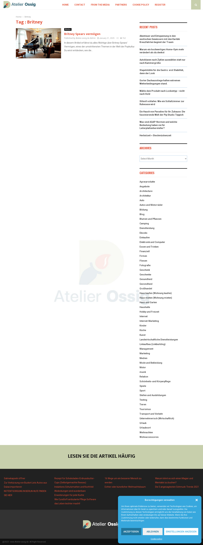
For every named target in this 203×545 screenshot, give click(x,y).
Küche (143, 330)
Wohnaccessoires (149, 437)
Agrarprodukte (147, 181)
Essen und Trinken (149, 246)
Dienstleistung (147, 228)
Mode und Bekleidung (151, 363)
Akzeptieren (131, 531)
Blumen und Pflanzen (150, 219)
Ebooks (143, 233)
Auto (142, 200)
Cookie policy (156, 539)
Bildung (144, 209)
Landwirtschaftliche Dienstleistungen (159, 339)
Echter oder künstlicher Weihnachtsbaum (125, 487)
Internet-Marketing (149, 321)
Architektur (145, 195)
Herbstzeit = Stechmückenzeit (155, 135)
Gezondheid (146, 284)
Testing (143, 400)
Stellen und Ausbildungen (153, 395)
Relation (144, 376)
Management (146, 349)
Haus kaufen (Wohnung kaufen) (156, 293)
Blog (142, 214)
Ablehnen (153, 531)
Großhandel (146, 288)
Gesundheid (146, 279)
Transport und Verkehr (151, 414)
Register (160, 4)
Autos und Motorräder (151, 205)
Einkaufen (145, 237)
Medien (68, 29)
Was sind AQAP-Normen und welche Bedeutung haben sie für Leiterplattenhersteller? (158, 125)
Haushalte (145, 307)
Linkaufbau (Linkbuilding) (153, 344)
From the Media (100, 4)
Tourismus (145, 409)
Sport (142, 390)
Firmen (143, 256)
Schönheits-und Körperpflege (155, 381)
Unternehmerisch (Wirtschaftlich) (157, 418)
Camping (144, 223)
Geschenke (145, 274)
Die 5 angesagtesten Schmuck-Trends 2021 (177, 487)
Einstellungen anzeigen (181, 531)
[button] (196, 500)
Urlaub (143, 423)
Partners (121, 4)
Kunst (142, 335)
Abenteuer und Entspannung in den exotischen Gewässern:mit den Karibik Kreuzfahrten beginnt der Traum (160, 39)
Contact (79, 4)
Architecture (146, 191)
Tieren (143, 404)
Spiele (143, 386)
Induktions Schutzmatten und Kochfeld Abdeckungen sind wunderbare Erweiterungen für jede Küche (73, 491)
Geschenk (145, 270)
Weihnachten (146, 432)
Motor (143, 367)
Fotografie (145, 265)
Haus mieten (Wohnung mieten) (156, 298)
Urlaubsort (145, 427)
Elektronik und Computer (152, 242)
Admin (93, 38)
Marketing (145, 353)
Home (65, 4)
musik (143, 372)
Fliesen (143, 260)
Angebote (145, 186)
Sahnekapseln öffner (14, 478)
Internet (143, 316)
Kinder (143, 325)
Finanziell (145, 251)
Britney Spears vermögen (82, 34)
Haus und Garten (148, 302)
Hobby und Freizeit (149, 311)
